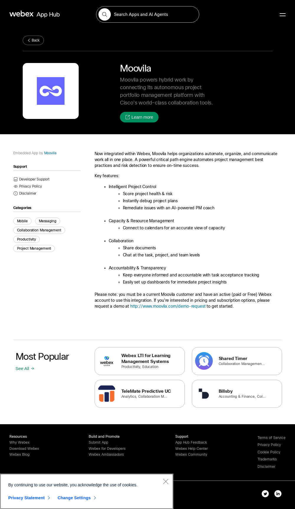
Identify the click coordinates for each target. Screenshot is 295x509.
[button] (104, 14)
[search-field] (147, 14)
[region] (86, 491)
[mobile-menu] (283, 15)
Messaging (47, 221)
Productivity (26, 239)
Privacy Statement (26, 497)
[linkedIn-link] (279, 495)
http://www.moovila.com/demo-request (168, 306)
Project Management (34, 248)
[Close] (166, 481)
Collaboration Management (39, 230)
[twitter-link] (266, 495)
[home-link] (46, 14)
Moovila (50, 153)
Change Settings (74, 497)
